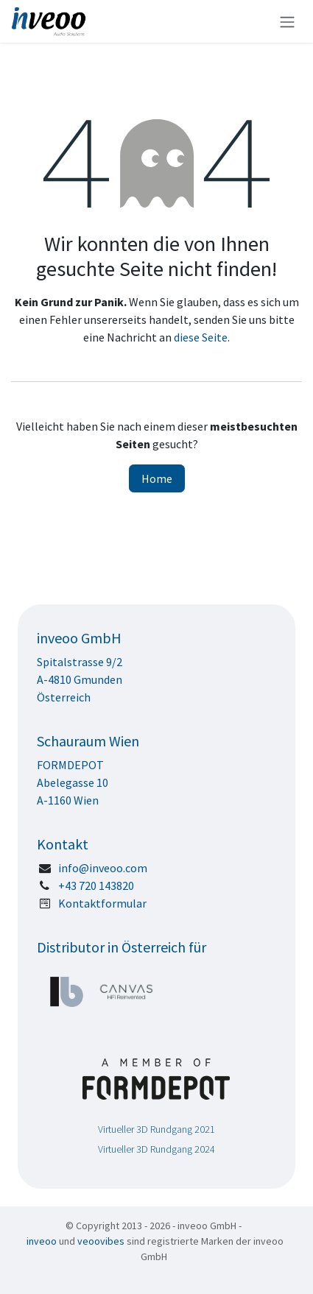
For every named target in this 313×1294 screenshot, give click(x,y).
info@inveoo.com (102, 867)
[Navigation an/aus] (287, 21)
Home (156, 478)
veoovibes (100, 1241)
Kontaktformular (102, 903)
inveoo (42, 1241)
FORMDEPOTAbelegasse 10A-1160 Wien (72, 782)
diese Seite (201, 337)
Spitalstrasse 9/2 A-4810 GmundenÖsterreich (80, 679)
